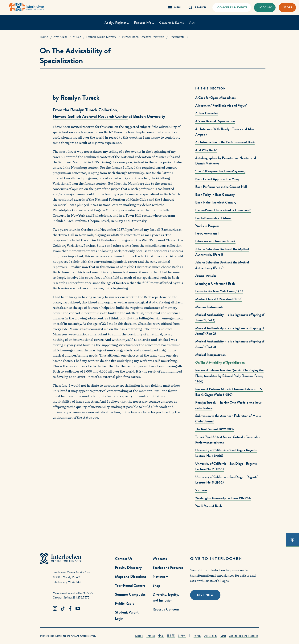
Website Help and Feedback (243, 636)
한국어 (182, 636)
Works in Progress (207, 225)
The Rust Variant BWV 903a (214, 429)
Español (139, 636)
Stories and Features (168, 567)
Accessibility (210, 636)
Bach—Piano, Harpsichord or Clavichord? (223, 210)
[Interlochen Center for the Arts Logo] (28, 7)
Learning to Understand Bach (215, 283)
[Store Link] (287, 7)
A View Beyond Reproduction (215, 121)
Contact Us (123, 558)
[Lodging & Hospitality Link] (265, 7)
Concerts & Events (171, 22)
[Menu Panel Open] (175, 7)
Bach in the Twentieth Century (215, 202)
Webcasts (160, 558)
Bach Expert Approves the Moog (217, 178)
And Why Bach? (206, 149)
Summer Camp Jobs (130, 594)
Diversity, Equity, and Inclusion (166, 597)
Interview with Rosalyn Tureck (215, 241)
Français (150, 636)
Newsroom (161, 576)
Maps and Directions (130, 576)
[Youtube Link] (78, 608)
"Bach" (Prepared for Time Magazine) (220, 171)
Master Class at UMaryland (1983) (218, 299)
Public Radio (124, 603)
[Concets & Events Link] (231, 7)
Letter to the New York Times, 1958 (219, 291)
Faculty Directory (128, 567)
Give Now (205, 595)
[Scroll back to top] (292, 540)
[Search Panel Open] (197, 7)
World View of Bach (208, 505)
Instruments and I (207, 233)
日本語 (171, 636)
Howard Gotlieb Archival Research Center (90, 116)
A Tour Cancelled (206, 113)
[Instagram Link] (55, 608)
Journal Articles (205, 275)
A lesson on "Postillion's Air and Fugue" (221, 105)
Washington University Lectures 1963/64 (223, 497)
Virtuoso (201, 490)
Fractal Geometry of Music (213, 217)
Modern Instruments (209, 306)
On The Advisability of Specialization (220, 362)
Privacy (197, 636)
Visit (192, 22)
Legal (223, 636)
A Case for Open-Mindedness (215, 97)
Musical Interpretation (210, 354)
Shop (156, 585)
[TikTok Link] (62, 608)
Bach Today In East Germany (215, 194)
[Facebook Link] (70, 608)
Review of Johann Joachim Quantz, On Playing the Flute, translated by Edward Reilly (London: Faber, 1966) (229, 376)
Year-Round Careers (130, 585)
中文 (161, 636)
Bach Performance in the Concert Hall (221, 186)
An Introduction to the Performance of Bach (225, 142)
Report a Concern (166, 609)
